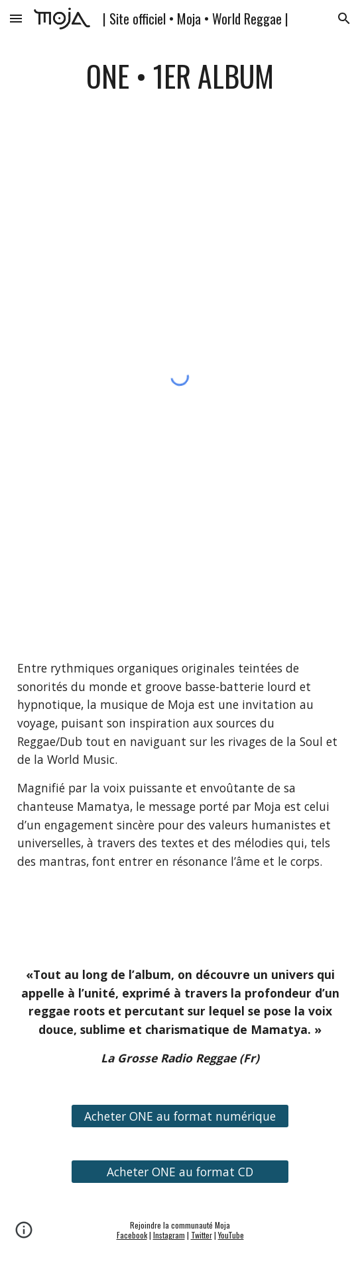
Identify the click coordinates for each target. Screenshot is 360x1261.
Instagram (169, 1234)
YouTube (231, 1234)
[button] (16, 18)
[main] (179, 76)
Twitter (201, 1234)
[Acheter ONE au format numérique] (180, 1116)
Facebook (132, 1234)
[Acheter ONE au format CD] (180, 1172)
